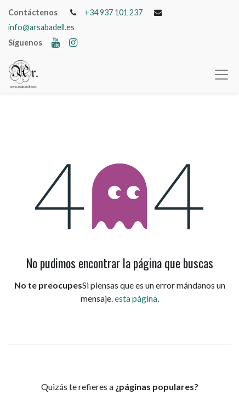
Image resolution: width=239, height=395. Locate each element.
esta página (136, 298)
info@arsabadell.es (41, 27)
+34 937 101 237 (113, 12)
